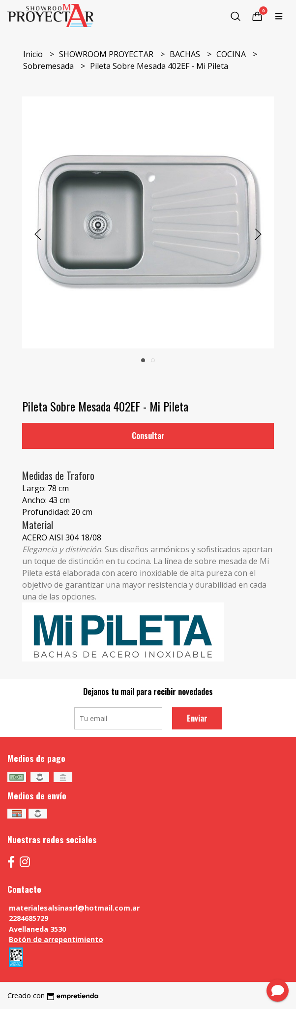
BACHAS (186, 54)
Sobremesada (49, 66)
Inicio (34, 54)
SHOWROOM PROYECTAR (107, 54)
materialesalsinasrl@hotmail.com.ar (74, 908)
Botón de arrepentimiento (56, 939)
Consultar (148, 435)
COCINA (232, 54)
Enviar (197, 718)
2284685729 (28, 918)
